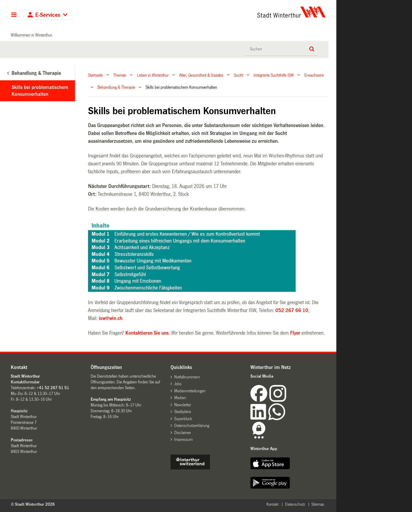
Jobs (178, 384)
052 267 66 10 (291, 310)
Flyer (296, 333)
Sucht (238, 75)
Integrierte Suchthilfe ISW (274, 75)
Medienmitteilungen (189, 391)
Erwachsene (314, 75)
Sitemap (317, 504)
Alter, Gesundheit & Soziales (201, 75)
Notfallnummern (187, 377)
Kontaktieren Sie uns (147, 333)
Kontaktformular (25, 382)
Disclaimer (182, 432)
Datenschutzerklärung (191, 425)
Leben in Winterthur (153, 75)
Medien (180, 397)
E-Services (48, 15)
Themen (119, 75)
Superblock (183, 418)
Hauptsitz (19, 411)
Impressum (183, 439)
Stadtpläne (182, 411)
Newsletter (182, 405)
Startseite (95, 75)
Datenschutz (295, 504)
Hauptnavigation (14, 15)
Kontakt (272, 504)
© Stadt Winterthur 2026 (33, 504)
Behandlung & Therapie (116, 87)
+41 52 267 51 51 (53, 388)
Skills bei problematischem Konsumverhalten (40, 91)
